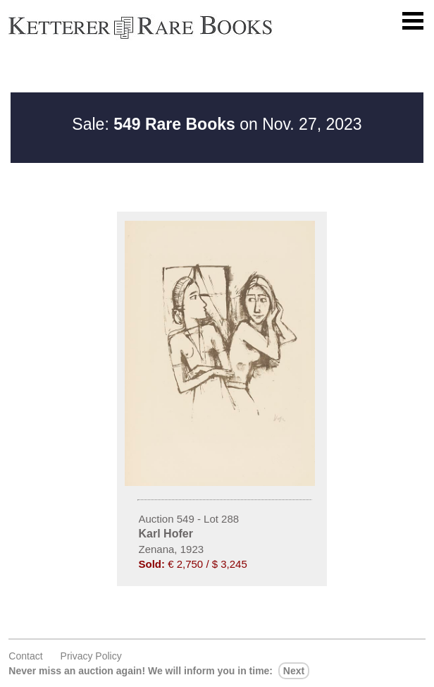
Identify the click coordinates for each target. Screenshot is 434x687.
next (293, 670)
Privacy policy (91, 656)
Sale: (153, 124)
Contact (25, 656)
